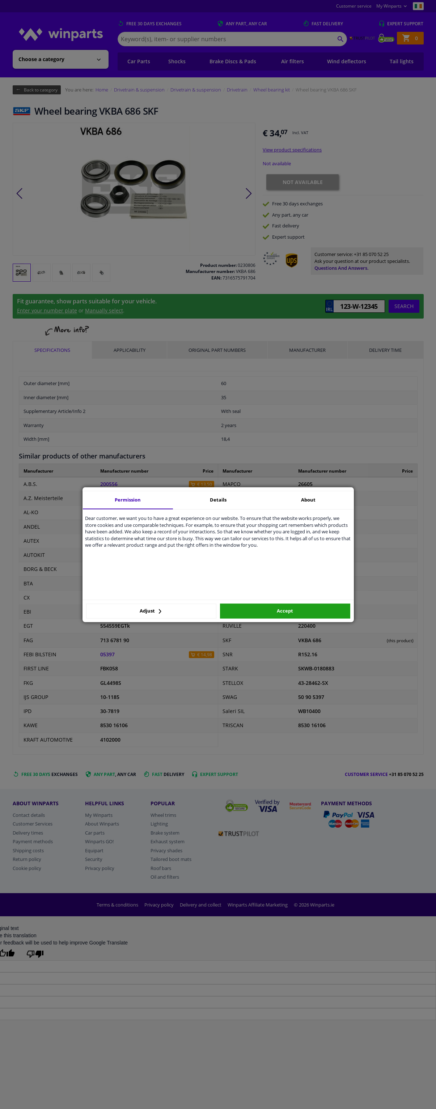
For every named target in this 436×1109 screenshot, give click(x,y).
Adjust (150, 611)
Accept (285, 611)
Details (218, 499)
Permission (128, 499)
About (308, 499)
